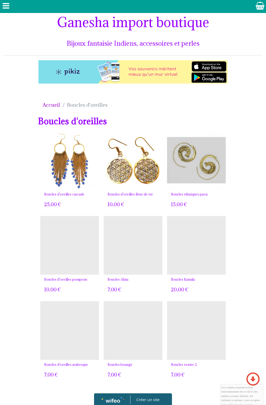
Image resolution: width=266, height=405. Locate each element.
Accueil (51, 105)
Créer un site (147, 399)
